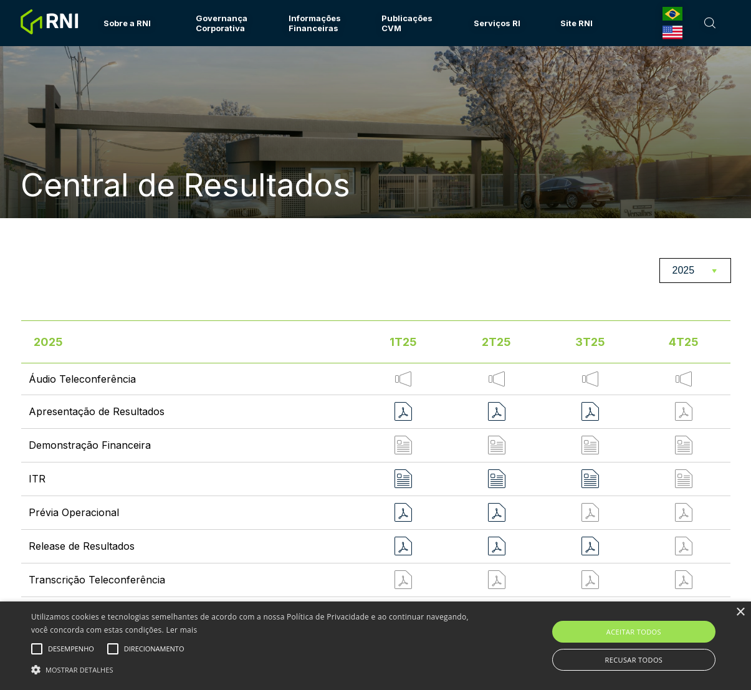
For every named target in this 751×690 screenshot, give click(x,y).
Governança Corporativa (221, 23)
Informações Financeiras (315, 23)
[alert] (375, 645)
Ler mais (181, 630)
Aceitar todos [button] (633, 631)
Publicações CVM (407, 23)
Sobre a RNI (127, 23)
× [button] (740, 612)
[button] (255, 668)
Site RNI (576, 23)
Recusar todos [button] (634, 659)
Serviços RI (497, 23)
